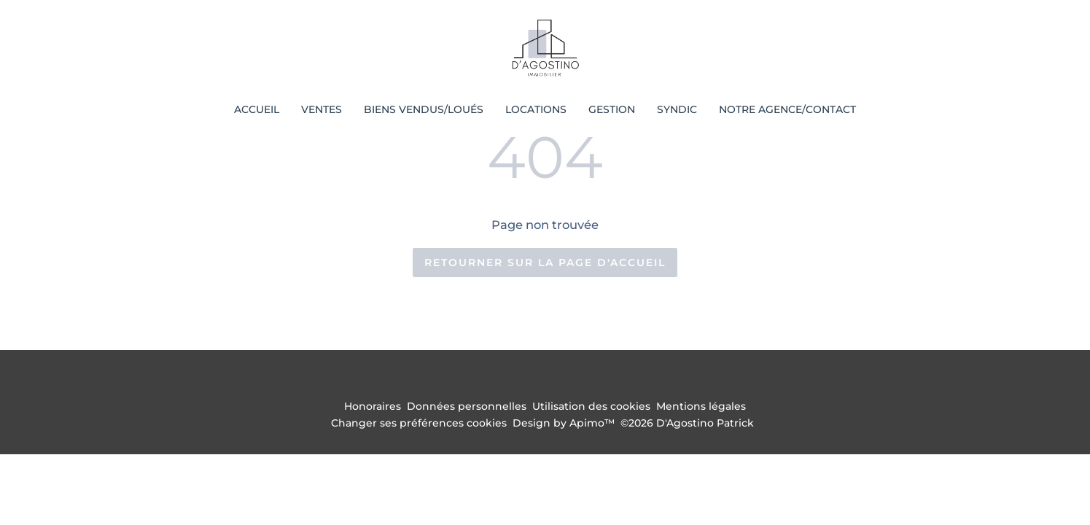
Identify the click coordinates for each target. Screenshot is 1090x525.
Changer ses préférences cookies (419, 422)
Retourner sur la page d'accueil (545, 262)
